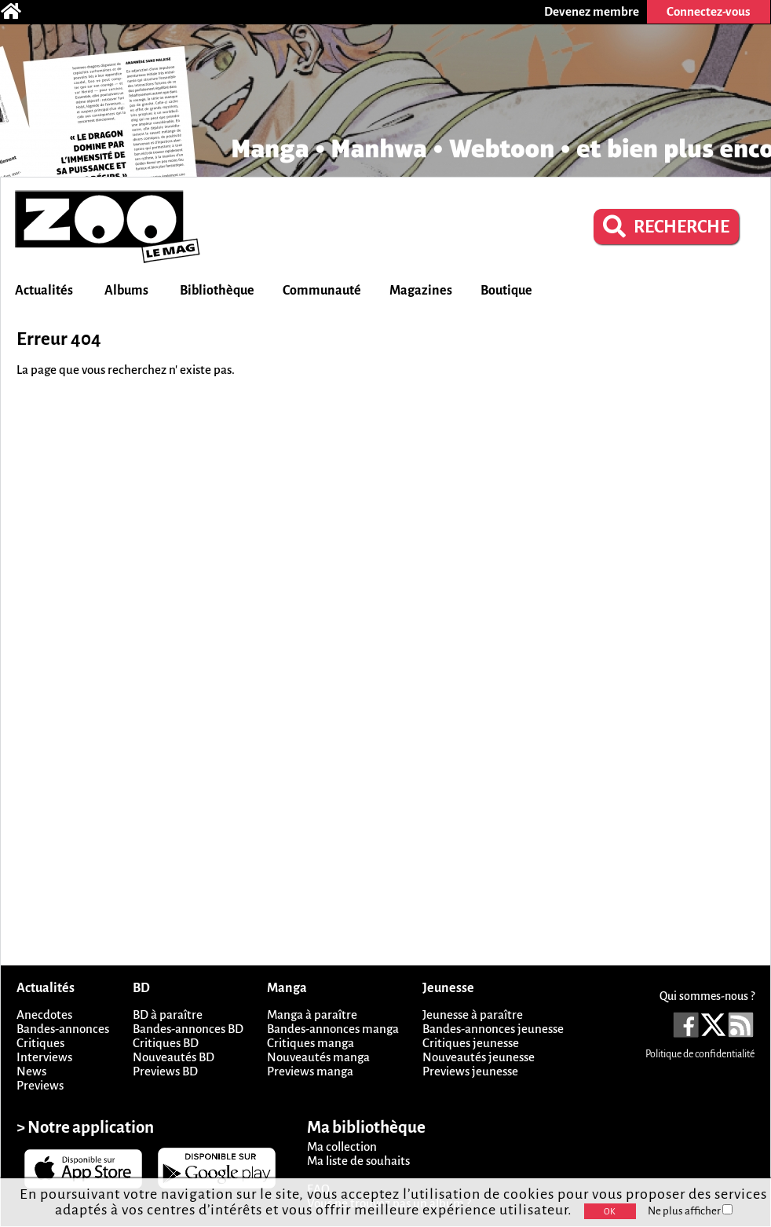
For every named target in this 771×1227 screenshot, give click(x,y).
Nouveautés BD (173, 1057)
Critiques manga (310, 1042)
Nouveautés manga (318, 1057)
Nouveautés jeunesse (478, 1057)
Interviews (44, 1057)
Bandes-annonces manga (333, 1028)
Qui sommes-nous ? (707, 996)
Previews (40, 1085)
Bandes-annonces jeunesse (493, 1028)
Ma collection (342, 1146)
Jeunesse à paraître (472, 1014)
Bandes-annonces (62, 1028)
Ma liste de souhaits (358, 1160)
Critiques (40, 1042)
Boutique (506, 291)
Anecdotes (44, 1014)
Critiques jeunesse (470, 1042)
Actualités (44, 291)
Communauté (322, 291)
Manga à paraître (312, 1014)
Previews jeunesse (470, 1071)
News (31, 1071)
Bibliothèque (217, 291)
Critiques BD (166, 1042)
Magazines (420, 291)
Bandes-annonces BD (188, 1028)
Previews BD (165, 1071)
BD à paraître (168, 1014)
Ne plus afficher (690, 1211)
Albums (126, 291)
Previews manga (310, 1071)
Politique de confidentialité (700, 1054)
